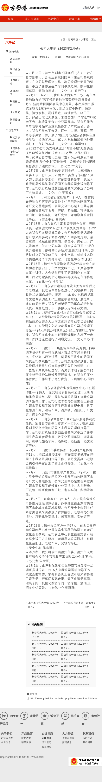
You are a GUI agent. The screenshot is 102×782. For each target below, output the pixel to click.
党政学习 (12, 130)
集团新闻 (15, 60)
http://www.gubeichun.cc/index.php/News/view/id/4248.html (63, 698)
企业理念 (6, 742)
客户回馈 (87, 742)
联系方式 (87, 737)
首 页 (10, 18)
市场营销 (15, 82)
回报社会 (15, 103)
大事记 (15, 112)
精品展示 (26, 742)
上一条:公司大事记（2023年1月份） (43, 605)
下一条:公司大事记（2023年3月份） (79, 605)
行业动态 (15, 71)
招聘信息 (67, 742)
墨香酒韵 (15, 121)
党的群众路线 (15, 139)
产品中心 (53, 18)
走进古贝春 (32, 18)
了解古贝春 (68, 737)
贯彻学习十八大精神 (15, 151)
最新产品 (26, 737)
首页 (62, 39)
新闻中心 (74, 18)
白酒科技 (15, 93)
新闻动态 (12, 51)
